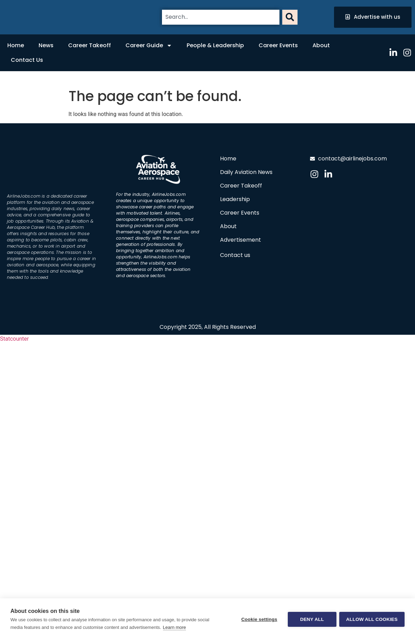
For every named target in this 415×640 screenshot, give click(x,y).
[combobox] (220, 17)
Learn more (174, 627)
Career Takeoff (89, 45)
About (321, 45)
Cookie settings (259, 619)
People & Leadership (215, 45)
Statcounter (14, 338)
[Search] (290, 17)
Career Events (278, 45)
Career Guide (148, 45)
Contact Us (27, 60)
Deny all (311, 619)
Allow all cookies (372, 619)
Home (15, 45)
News (46, 45)
